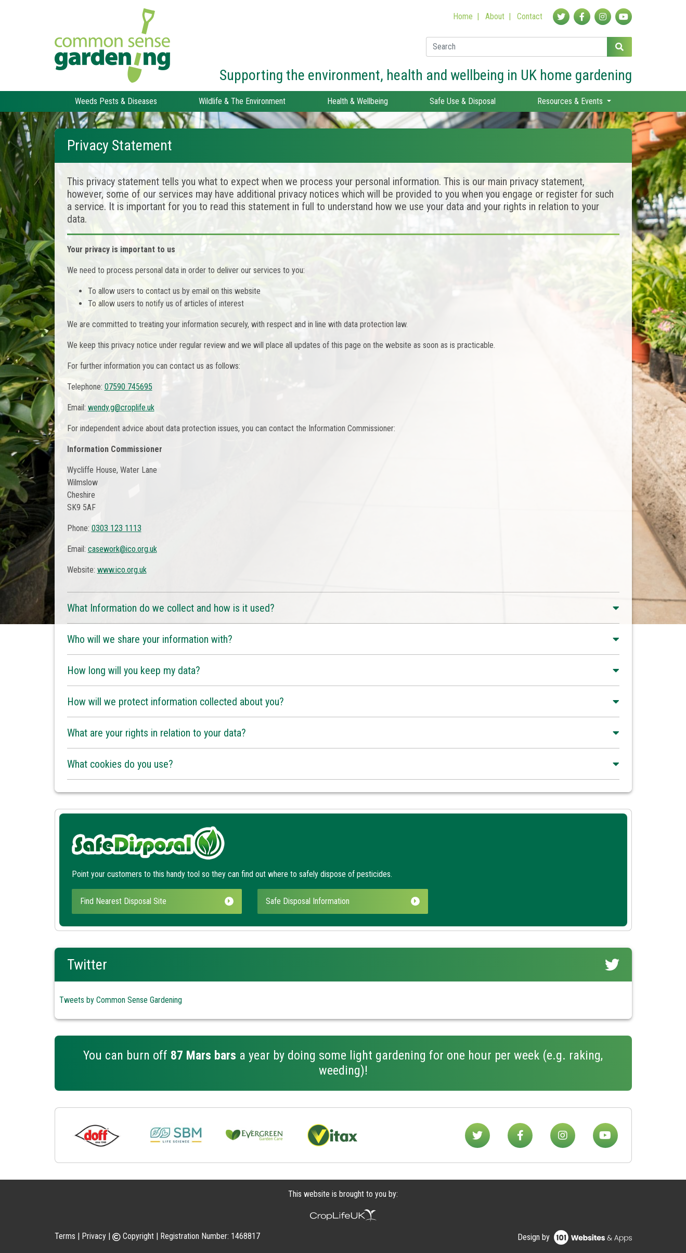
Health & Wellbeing (357, 101)
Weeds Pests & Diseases (116, 101)
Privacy (94, 1236)
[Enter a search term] (516, 47)
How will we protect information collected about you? (343, 701)
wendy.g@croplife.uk (121, 407)
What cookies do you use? (343, 764)
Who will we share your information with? (343, 639)
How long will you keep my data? (343, 670)
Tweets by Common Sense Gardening (120, 1000)
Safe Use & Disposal (463, 101)
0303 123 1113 (116, 528)
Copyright (134, 1236)
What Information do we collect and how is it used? (343, 608)
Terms (65, 1236)
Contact (529, 16)
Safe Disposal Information (343, 901)
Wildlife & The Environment (242, 101)
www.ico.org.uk (122, 570)
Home (463, 16)
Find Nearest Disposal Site (157, 901)
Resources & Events (571, 101)
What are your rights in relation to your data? (343, 733)
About (494, 16)
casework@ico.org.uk (122, 549)
